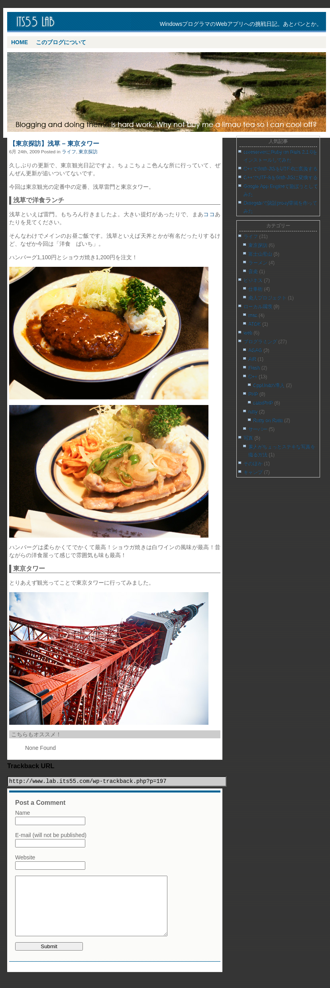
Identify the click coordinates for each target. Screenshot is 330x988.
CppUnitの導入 (269, 385)
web (248, 333)
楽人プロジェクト (267, 298)
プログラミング (260, 341)
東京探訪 (88, 151)
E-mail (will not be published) (50, 835)
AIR (252, 359)
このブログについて (61, 42)
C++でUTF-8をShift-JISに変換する (281, 177)
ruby (252, 412)
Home (19, 42)
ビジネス (253, 280)
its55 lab (71, 22)
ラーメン (257, 263)
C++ (252, 377)
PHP (253, 394)
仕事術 (255, 289)
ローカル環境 (258, 306)
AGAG (255, 350)
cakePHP (263, 403)
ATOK (254, 324)
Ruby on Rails (268, 420)
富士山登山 (260, 254)
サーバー (257, 429)
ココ (209, 214)
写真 (248, 438)
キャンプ (253, 472)
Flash (254, 368)
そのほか (253, 463)
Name (22, 813)
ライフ (69, 151)
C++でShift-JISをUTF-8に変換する (281, 169)
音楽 (253, 271)
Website (25, 857)
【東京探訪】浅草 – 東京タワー (54, 143)
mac (252, 315)
